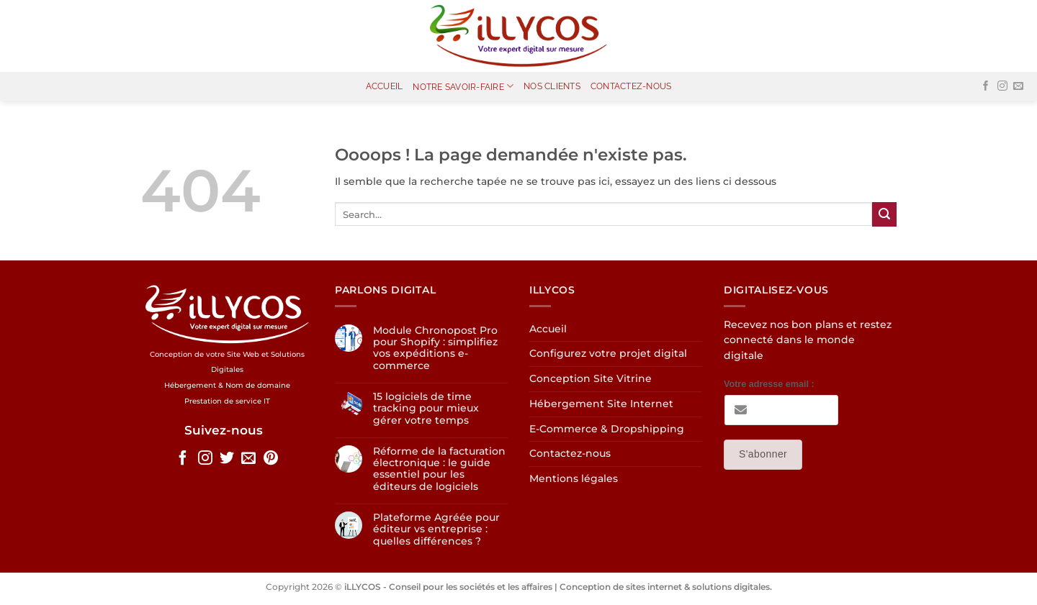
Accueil (384, 86)
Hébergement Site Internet (601, 403)
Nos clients (552, 86)
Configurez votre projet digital (608, 353)
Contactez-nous (631, 86)
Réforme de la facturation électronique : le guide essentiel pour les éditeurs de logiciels (439, 468)
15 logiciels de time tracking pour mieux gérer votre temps (426, 408)
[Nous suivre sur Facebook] (986, 86)
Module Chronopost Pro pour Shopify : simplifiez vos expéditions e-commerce (435, 347)
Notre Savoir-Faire (463, 86)
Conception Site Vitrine (590, 378)
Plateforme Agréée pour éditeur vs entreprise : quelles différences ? (436, 529)
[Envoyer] (884, 214)
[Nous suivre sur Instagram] (1002, 86)
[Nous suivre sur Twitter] (227, 459)
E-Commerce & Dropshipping (606, 429)
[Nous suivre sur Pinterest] (271, 459)
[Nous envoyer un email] (1018, 86)
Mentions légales (573, 478)
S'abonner (763, 454)
